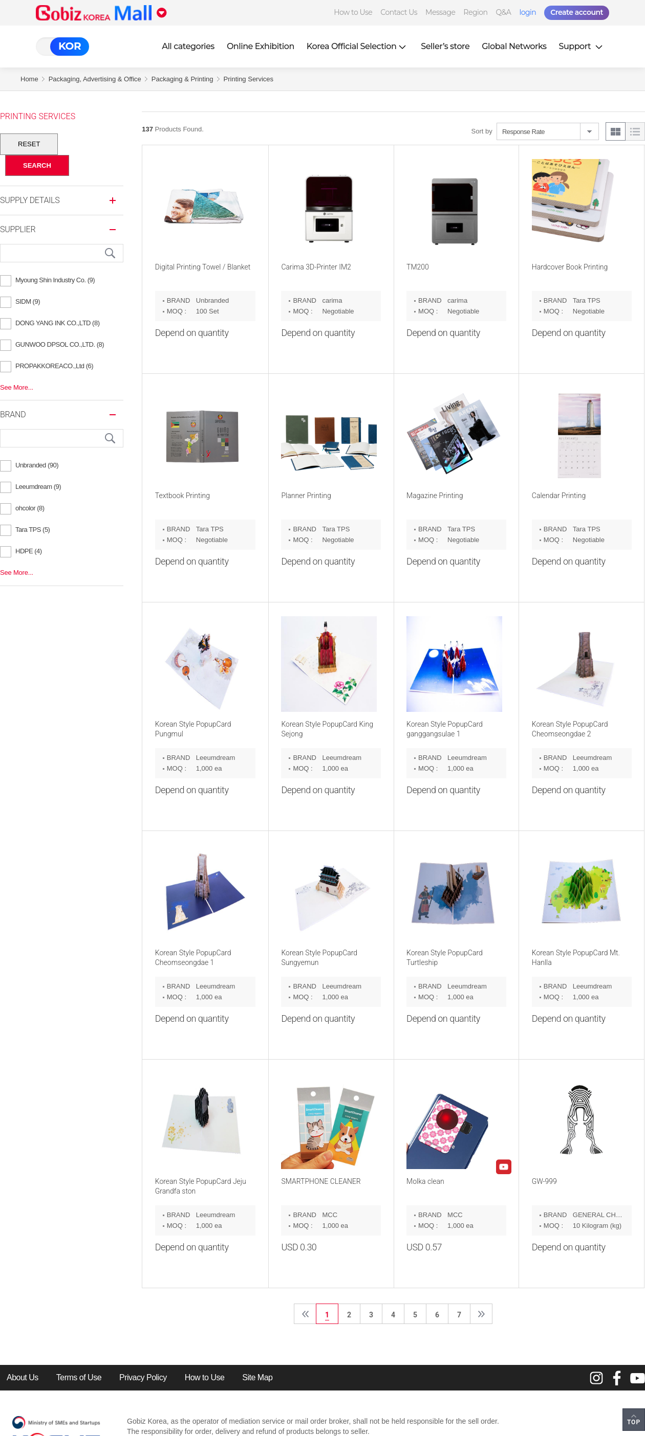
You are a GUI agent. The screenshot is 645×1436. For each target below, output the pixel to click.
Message (440, 12)
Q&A (503, 12)
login (527, 12)
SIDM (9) (27, 301)
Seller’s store (445, 46)
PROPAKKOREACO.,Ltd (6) (54, 366)
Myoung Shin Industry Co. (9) (55, 280)
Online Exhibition (260, 46)
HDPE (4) (28, 551)
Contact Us (398, 12)
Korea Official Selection (358, 46)
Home (29, 79)
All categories (188, 46)
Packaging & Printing (182, 79)
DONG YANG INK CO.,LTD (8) (57, 323)
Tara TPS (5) (32, 529)
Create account (576, 12)
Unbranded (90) (36, 465)
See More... (16, 387)
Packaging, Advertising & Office (95, 79)
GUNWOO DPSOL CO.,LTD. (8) (59, 344)
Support (582, 46)
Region (475, 12)
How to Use (353, 12)
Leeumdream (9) (38, 486)
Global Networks (514, 46)
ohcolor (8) (30, 508)
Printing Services (249, 79)
